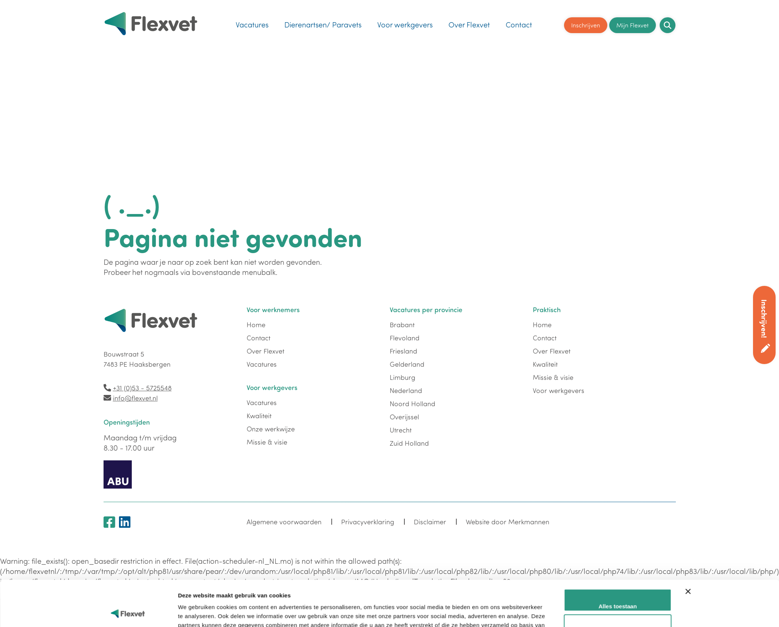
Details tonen (196, 612)
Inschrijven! (764, 318)
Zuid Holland (409, 443)
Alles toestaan (618, 563)
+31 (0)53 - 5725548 (142, 388)
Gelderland (407, 364)
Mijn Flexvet (632, 25)
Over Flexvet (469, 24)
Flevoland (404, 338)
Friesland (403, 351)
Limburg (402, 377)
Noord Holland (412, 403)
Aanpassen (617, 589)
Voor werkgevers (405, 24)
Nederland (406, 390)
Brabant (402, 324)
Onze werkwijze (271, 429)
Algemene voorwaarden (284, 521)
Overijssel (404, 417)
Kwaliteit (259, 415)
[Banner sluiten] (688, 557)
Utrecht (401, 430)
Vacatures (252, 24)
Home (256, 324)
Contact (519, 24)
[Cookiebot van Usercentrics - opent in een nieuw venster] (128, 612)
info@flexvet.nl (135, 398)
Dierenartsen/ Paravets (322, 24)
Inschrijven (585, 25)
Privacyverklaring (367, 521)
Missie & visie (267, 442)
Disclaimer (430, 521)
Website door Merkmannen (507, 521)
